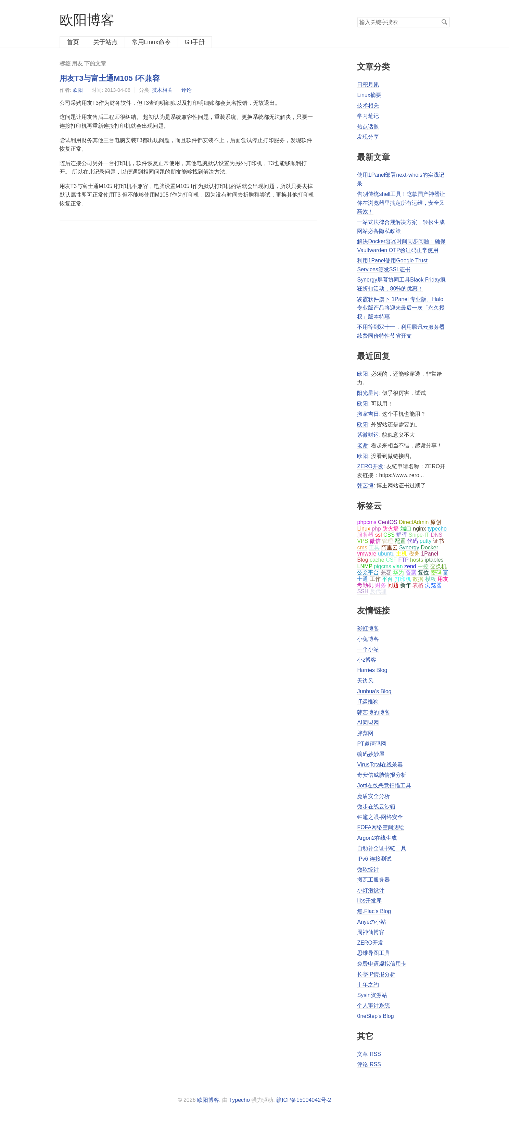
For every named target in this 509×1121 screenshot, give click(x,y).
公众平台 (368, 572)
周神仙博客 (370, 932)
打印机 (403, 579)
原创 (435, 522)
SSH (362, 591)
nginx (419, 529)
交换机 (438, 566)
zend (410, 566)
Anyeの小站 (371, 922)
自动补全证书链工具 (381, 848)
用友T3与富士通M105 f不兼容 (110, 78)
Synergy (409, 547)
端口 (405, 529)
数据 (417, 579)
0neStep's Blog (375, 1016)
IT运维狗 (367, 702)
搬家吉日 (368, 414)
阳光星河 (368, 393)
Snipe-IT (419, 535)
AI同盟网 (368, 722)
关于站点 (105, 42)
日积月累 (368, 84)
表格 (417, 585)
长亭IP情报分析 (376, 974)
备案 (411, 572)
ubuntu (386, 554)
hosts (416, 560)
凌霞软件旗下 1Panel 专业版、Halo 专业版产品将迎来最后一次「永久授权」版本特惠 (401, 308)
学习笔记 (368, 116)
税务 (414, 554)
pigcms (382, 566)
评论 (186, 90)
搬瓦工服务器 (373, 880)
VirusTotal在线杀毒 (380, 765)
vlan (398, 566)
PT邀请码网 (371, 744)
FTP (403, 560)
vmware (366, 554)
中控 (423, 566)
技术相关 (162, 90)
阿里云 (389, 547)
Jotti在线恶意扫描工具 (384, 785)
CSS (389, 535)
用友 (442, 579)
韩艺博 (365, 485)
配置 (400, 541)
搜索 (444, 22)
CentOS (387, 522)
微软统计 (368, 869)
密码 (436, 572)
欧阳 (78, 90)
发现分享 (368, 137)
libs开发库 (369, 901)
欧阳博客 (87, 19)
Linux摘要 (369, 95)
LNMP (364, 566)
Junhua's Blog (374, 691)
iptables (434, 560)
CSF (391, 560)
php (376, 529)
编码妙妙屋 (370, 754)
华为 (398, 572)
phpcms (366, 522)
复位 (423, 572)
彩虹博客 (368, 628)
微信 (375, 541)
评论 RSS (369, 1064)
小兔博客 (368, 639)
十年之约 (368, 984)
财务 (380, 585)
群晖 (401, 535)
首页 (73, 42)
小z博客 (366, 660)
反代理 (378, 591)
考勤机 (365, 585)
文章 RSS (369, 1054)
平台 (387, 579)
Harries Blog (372, 670)
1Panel (429, 554)
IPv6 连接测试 (374, 859)
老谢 (362, 445)
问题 (392, 585)
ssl (378, 535)
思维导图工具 (373, 953)
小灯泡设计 (370, 890)
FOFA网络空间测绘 (380, 827)
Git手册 (195, 42)
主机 (401, 554)
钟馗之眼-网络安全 (380, 817)
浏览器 (433, 585)
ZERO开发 (370, 466)
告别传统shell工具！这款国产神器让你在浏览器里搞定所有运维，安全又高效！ (401, 202)
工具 (374, 547)
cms (362, 547)
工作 (375, 579)
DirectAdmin (414, 522)
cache (377, 560)
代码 (412, 541)
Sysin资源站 (372, 995)
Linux (363, 529)
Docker (429, 547)
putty (426, 541)
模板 (430, 579)
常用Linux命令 (151, 42)
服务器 (365, 535)
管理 (387, 541)
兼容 (386, 572)
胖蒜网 (365, 733)
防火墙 (390, 529)
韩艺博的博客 (373, 712)
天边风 (365, 681)
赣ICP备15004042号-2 (303, 1100)
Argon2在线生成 (377, 838)
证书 (438, 541)
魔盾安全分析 (373, 796)
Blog (362, 560)
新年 (405, 585)
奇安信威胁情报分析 (381, 775)
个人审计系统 (373, 1005)
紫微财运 (368, 435)
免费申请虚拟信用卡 (381, 964)
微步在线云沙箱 (376, 806)
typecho (437, 529)
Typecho (239, 1100)
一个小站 (368, 649)
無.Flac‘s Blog (374, 911)
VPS (362, 541)
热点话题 (368, 126)
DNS (436, 535)
